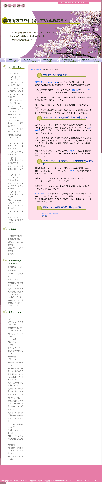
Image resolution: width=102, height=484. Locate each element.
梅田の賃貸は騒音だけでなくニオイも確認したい (15, 450)
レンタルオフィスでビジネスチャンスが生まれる (15, 185)
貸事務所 (38, 69)
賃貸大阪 (11, 409)
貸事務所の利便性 (15, 236)
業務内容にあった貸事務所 (50, 213)
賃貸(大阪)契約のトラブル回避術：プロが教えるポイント (16, 376)
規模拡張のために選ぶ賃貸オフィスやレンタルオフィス (15, 303)
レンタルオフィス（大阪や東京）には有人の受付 (15, 108)
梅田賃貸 (11, 445)
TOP (32, 69)
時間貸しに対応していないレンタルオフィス (15, 137)
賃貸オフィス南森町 (15, 289)
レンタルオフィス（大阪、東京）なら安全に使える (15, 160)
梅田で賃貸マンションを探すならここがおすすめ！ (15, 336)
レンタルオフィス (42, 194)
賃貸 (9, 319)
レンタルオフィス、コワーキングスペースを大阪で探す (15, 177)
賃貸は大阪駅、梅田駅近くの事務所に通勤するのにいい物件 (15, 403)
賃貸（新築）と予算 (15, 394)
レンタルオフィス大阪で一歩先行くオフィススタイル (15, 146)
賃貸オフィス (72, 151)
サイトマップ (92, 480)
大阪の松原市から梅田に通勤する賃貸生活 (15, 438)
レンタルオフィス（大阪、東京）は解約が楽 (15, 194)
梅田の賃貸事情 (14, 398)
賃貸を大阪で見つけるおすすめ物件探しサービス (15, 350)
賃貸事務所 (12, 270)
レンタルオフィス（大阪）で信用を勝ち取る (15, 219)
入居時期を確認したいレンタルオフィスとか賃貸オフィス (15, 294)
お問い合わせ (82, 480)
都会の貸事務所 (14, 239)
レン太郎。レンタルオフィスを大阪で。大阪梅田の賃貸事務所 (32, 481)
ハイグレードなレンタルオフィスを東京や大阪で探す (15, 123)
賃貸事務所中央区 (15, 267)
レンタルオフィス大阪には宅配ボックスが (15, 168)
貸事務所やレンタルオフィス (46, 82)
